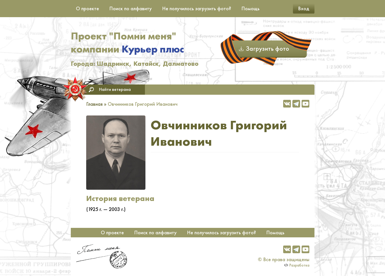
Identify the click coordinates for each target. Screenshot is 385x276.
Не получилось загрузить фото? (196, 8)
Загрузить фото (267, 48)
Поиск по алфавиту (130, 8)
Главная (94, 104)
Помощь (250, 8)
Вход (303, 8)
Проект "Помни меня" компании (127, 42)
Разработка (299, 265)
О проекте (87, 8)
